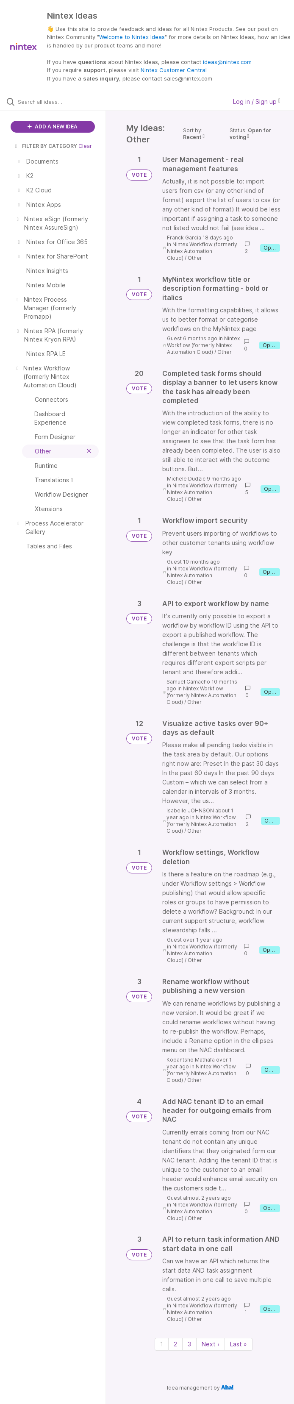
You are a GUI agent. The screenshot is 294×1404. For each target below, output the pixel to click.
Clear (85, 146)
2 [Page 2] (175, 1344)
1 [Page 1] (161, 1344)
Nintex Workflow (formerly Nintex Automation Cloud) (202, 251)
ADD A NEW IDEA (53, 126)
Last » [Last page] (238, 1344)
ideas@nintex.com (227, 61)
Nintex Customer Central (174, 70)
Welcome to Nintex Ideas (132, 36)
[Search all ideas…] (57, 102)
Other (195, 258)
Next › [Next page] (210, 1344)
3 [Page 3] (189, 1344)
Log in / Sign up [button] (256, 101)
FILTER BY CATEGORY (45, 146)
